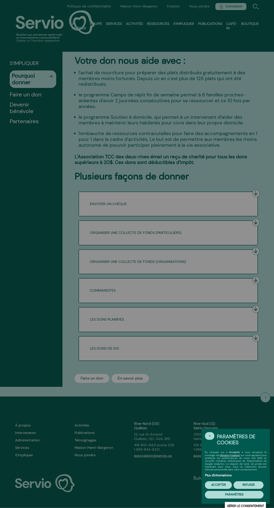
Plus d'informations (218, 475)
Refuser (248, 485)
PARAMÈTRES (234, 495)
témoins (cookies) (230, 455)
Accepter (218, 485)
